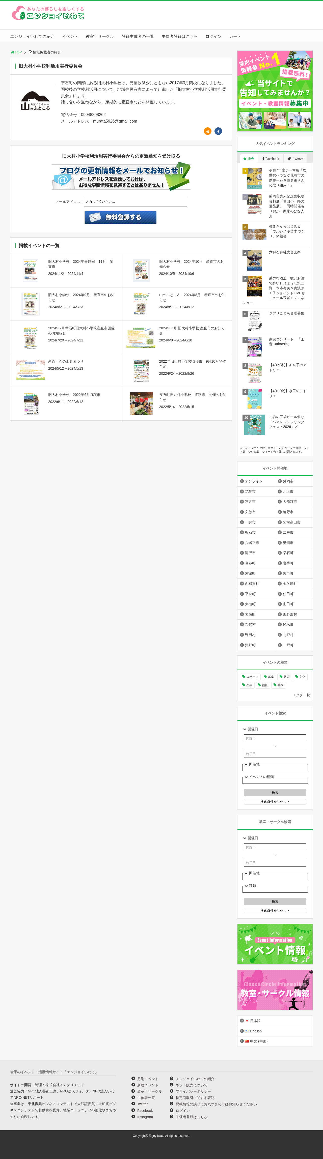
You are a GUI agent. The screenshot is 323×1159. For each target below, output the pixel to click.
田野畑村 (290, 614)
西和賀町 (252, 584)
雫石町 (288, 553)
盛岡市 (288, 481)
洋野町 (250, 645)
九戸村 (288, 635)
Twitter (142, 1104)
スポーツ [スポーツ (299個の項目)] (252, 677)
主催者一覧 (146, 1098)
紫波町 (250, 573)
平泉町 (250, 594)
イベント (70, 36)
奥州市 (288, 543)
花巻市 (250, 491)
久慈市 (250, 512)
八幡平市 (252, 543)
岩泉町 (250, 614)
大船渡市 (290, 502)
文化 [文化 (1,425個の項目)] (302, 677)
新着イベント (147, 1085)
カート (235, 36)
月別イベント (147, 1079)
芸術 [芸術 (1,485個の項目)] (281, 685)
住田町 (288, 594)
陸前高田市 (292, 522)
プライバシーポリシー (193, 1091)
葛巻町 (250, 563)
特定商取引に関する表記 (195, 1098)
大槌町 (250, 604)
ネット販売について (191, 1085)
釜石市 (250, 532)
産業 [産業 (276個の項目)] (249, 685)
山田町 (288, 604)
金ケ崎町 (290, 584)
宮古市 (250, 502)
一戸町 (288, 645)
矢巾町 (288, 573)
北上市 (288, 491)
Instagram (145, 1117)
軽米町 (288, 624)
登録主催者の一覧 (138, 36)
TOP (16, 52)
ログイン (213, 36)
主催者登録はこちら (180, 36)
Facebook (145, 1111)
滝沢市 (250, 553)
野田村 (250, 635)
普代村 (250, 624)
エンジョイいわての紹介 (32, 36)
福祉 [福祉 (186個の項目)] (265, 685)
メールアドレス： (70, 202)
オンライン (254, 481)
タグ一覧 (303, 695)
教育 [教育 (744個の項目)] (287, 677)
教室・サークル (100, 36)
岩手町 (288, 563)
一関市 (250, 522)
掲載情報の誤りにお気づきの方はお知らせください (216, 1104)
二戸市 (288, 532)
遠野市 (288, 512)
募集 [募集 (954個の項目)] (271, 677)
